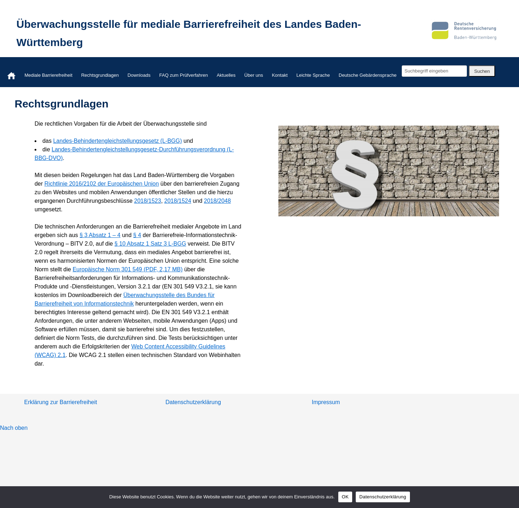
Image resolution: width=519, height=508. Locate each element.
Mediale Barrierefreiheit (48, 75)
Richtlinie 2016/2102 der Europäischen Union (102, 184)
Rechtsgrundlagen (100, 75)
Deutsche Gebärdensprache (368, 75)
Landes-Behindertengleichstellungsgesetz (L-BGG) (117, 141)
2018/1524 (177, 201)
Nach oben (13, 428)
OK (345, 496)
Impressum (326, 402)
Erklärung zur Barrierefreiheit (60, 402)
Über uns (253, 75)
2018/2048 (217, 201)
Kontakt (280, 75)
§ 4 (137, 235)
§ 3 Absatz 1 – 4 (99, 235)
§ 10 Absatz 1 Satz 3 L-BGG (150, 244)
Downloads (139, 75)
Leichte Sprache (313, 75)
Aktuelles (226, 75)
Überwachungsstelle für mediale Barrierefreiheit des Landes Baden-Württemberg (188, 33)
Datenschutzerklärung (193, 402)
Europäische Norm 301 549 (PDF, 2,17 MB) (128, 269)
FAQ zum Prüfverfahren (183, 75)
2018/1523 (147, 201)
